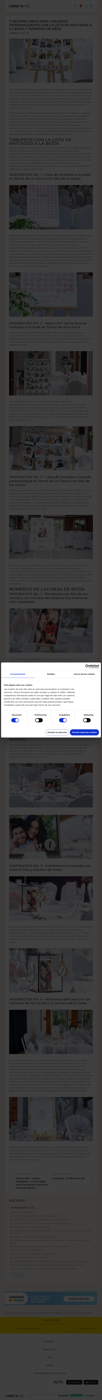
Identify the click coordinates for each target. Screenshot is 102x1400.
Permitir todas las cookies (84, 732)
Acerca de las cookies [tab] (84, 674)
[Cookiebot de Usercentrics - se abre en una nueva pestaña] (87, 666)
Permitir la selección (57, 732)
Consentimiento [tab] (17, 674)
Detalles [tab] (51, 674)
